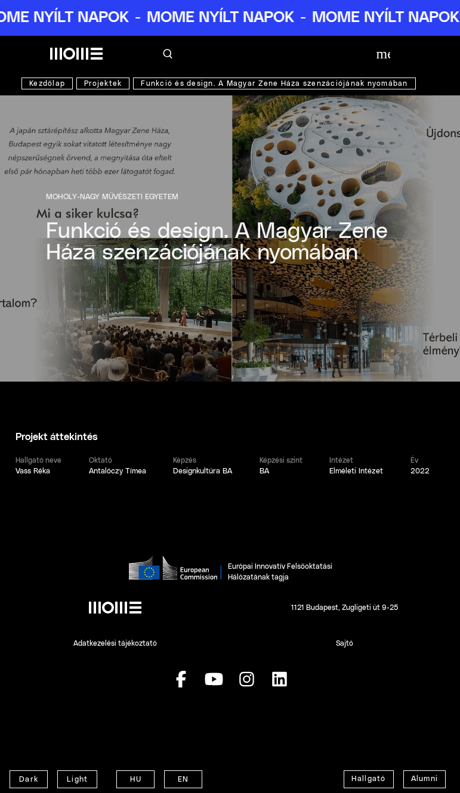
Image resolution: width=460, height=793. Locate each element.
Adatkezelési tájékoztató (115, 643)
